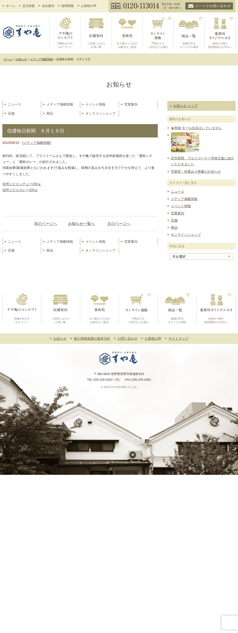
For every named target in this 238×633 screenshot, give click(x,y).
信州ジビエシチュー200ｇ (21, 184)
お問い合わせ (128, 338)
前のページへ (45, 224)
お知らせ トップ (185, 106)
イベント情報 (95, 104)
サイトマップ (178, 338)
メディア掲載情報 (59, 104)
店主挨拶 (28, 6)
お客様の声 (88, 6)
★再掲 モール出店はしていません (196, 128)
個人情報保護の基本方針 (92, 338)
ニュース (14, 104)
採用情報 (67, 6)
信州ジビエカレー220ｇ (20, 190)
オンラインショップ (100, 113)
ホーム (10, 6)
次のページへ (118, 224)
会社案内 (48, 6)
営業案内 (131, 104)
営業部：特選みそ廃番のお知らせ (196, 171)
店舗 (11, 113)
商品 (49, 113)
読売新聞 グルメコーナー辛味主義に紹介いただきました (202, 161)
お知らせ (60, 338)
